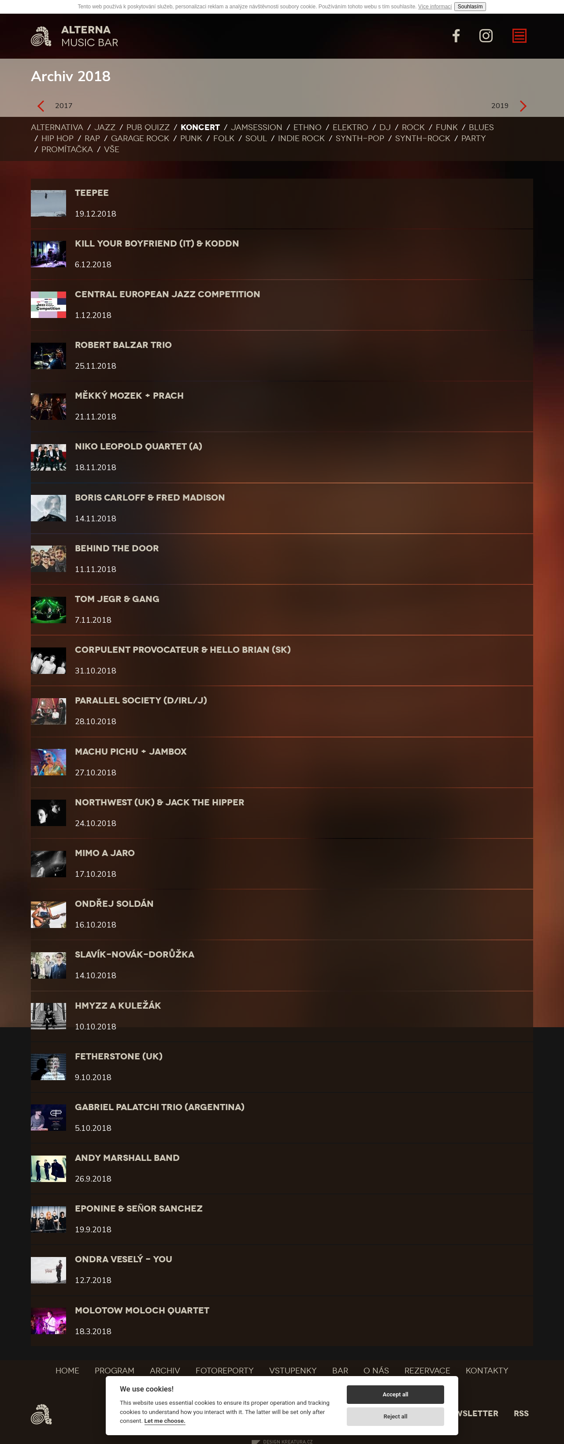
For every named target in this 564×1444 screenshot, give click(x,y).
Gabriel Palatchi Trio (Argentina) (160, 1107)
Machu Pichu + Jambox (131, 751)
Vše (111, 149)
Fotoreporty (225, 1371)
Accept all (395, 1394)
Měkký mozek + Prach (129, 395)
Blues (481, 127)
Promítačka (67, 149)
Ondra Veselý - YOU (123, 1259)
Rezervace (427, 1371)
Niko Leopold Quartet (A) (138, 446)
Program (114, 1371)
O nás (376, 1371)
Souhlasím (470, 7)
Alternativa (57, 127)
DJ (385, 127)
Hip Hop (57, 138)
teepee (92, 192)
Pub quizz (148, 127)
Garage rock (140, 138)
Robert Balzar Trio (123, 345)
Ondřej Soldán (114, 903)
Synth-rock (422, 138)
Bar (340, 1371)
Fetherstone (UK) (119, 1056)
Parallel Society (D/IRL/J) (141, 700)
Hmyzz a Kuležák (118, 1005)
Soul (256, 138)
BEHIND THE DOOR (117, 548)
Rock (413, 127)
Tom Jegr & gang (117, 599)
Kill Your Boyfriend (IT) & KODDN (157, 243)
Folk (223, 138)
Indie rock (301, 138)
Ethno (307, 127)
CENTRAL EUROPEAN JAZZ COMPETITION (167, 294)
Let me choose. (165, 1420)
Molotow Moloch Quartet (142, 1310)
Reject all (396, 1416)
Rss (521, 1413)
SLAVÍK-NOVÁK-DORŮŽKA (134, 954)
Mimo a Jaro (105, 853)
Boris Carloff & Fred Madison (150, 497)
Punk (191, 138)
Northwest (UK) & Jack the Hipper (160, 802)
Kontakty (487, 1371)
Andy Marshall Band (127, 1157)
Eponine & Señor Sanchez (139, 1208)
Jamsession (256, 127)
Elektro (350, 127)
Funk (447, 127)
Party (473, 138)
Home (67, 1371)
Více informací (435, 7)
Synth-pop (360, 138)
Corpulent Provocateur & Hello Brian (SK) (183, 649)
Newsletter (470, 1413)
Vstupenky (293, 1371)
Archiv (165, 1371)
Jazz (104, 127)
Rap (92, 138)
